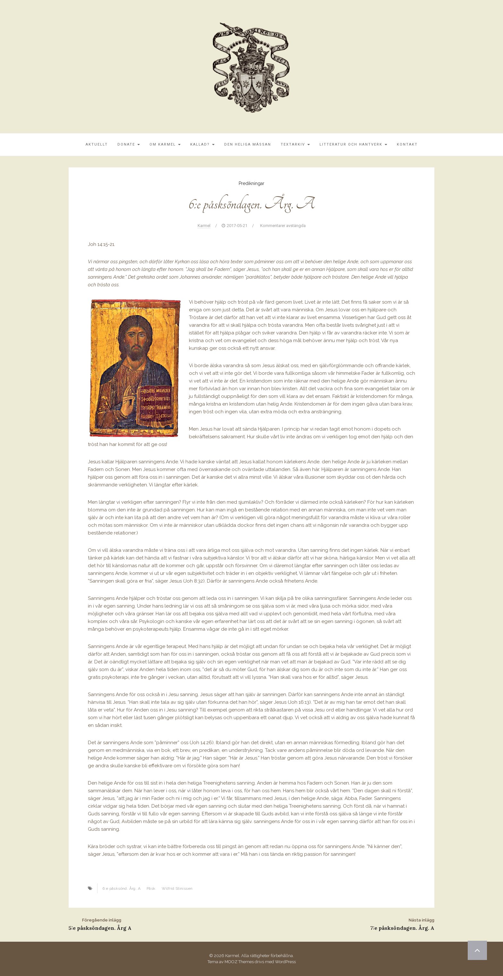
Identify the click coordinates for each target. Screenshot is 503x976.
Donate (128, 144)
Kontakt (407, 144)
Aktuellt (97, 144)
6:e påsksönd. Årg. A (121, 888)
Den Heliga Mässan (247, 144)
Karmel (204, 225)
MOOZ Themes (239, 961)
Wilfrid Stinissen (177, 888)
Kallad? (202, 144)
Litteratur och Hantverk (353, 144)
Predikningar (251, 183)
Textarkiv (295, 144)
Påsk (151, 888)
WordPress (285, 961)
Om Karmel (165, 144)
